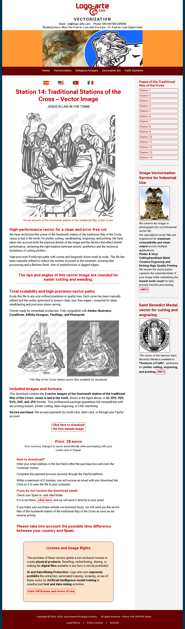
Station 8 (145, 126)
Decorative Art (111, 70)
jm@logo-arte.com (79, 24)
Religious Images (87, 70)
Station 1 (145, 90)
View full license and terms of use (51, 591)
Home (46, 70)
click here (45, 500)
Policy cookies (95, 622)
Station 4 (145, 106)
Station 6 (145, 116)
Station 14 (146, 157)
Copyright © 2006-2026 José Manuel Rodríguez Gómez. (67, 616)
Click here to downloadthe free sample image (68, 427)
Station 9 (145, 131)
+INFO (144, 289)
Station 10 (146, 137)
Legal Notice (73, 622)
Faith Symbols (134, 70)
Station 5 (145, 111)
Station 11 (146, 142)
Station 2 (145, 95)
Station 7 (145, 121)
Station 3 (145, 100)
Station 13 (146, 152)
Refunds (114, 622)
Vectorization (63, 70)
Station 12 (146, 147)
